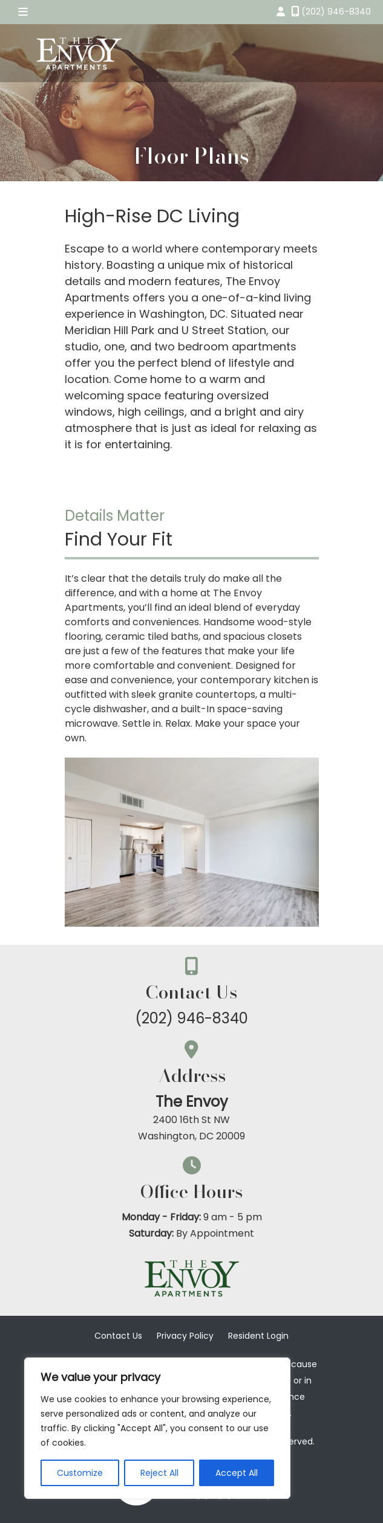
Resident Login (258, 1336)
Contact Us (118, 1336)
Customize (80, 1473)
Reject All (159, 1473)
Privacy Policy (185, 1336)
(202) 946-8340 (191, 1018)
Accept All (236, 1473)
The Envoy (191, 1102)
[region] (157, 1428)
